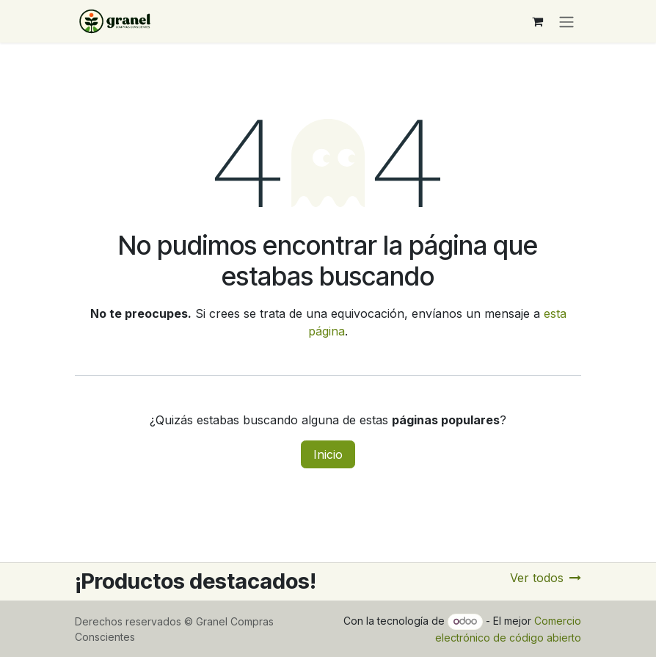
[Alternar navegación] (566, 21)
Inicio (328, 454)
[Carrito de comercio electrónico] (537, 21)
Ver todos (545, 577)
